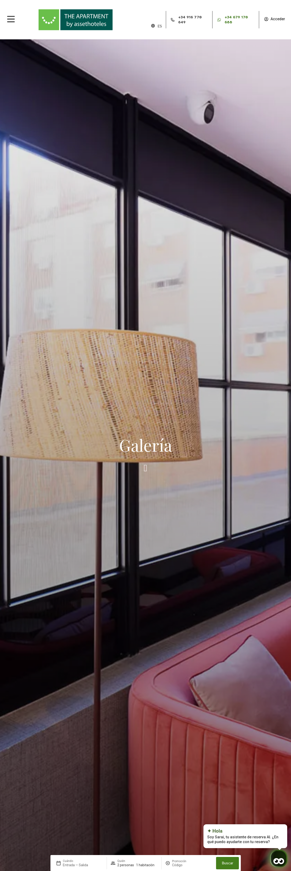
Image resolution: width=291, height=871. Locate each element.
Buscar (227, 863)
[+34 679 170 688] (219, 20)
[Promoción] (183, 865)
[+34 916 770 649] (173, 20)
